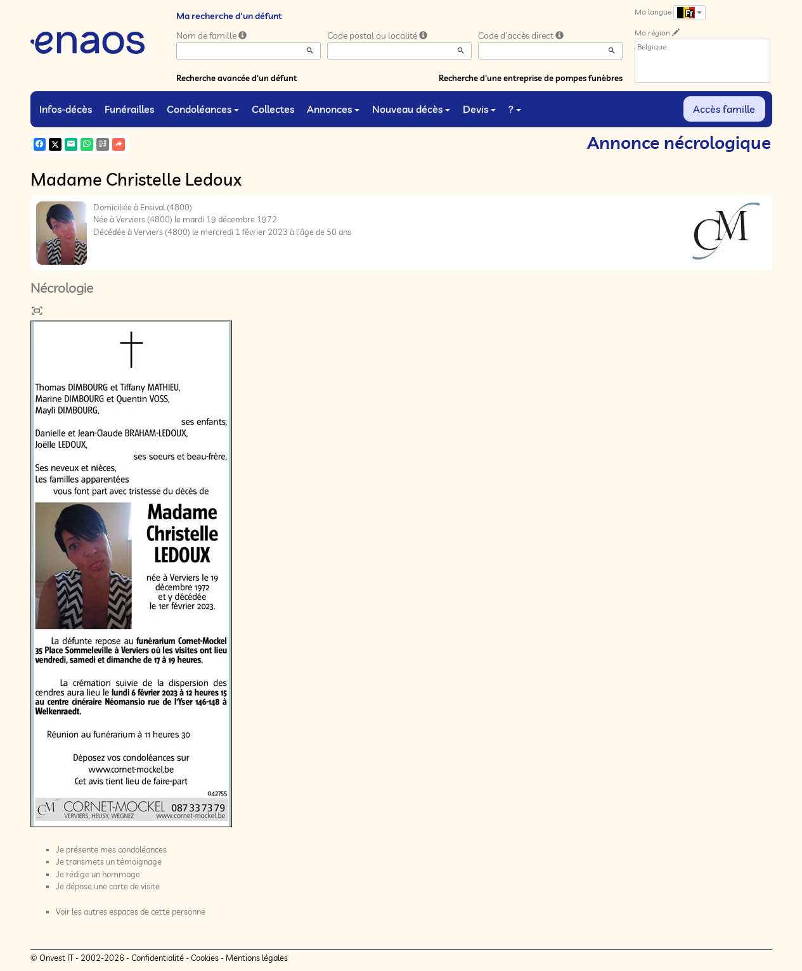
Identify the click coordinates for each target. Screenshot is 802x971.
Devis (479, 109)
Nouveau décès (411, 109)
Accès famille (724, 109)
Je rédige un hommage (98, 874)
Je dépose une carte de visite (108, 886)
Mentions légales (257, 958)
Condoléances (203, 109)
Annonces (333, 109)
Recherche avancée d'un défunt (236, 78)
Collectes (273, 109)
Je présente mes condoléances (111, 849)
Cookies (205, 958)
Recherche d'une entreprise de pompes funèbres (531, 78)
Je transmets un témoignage (109, 861)
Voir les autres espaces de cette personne (130, 911)
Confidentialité (157, 958)
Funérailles (129, 109)
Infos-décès (65, 109)
